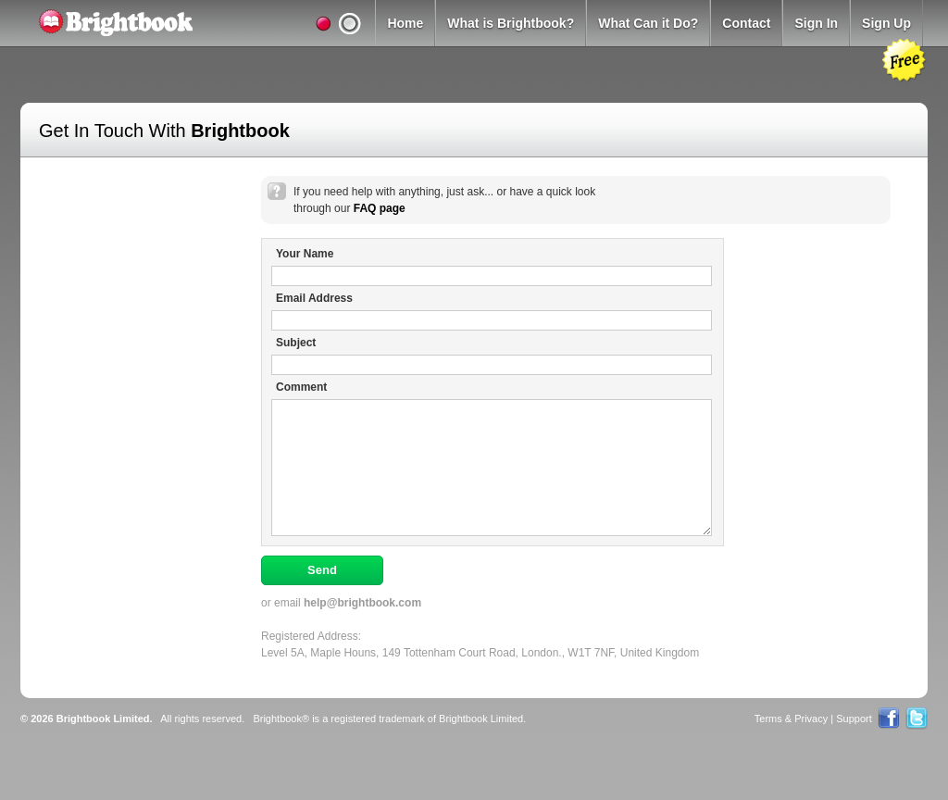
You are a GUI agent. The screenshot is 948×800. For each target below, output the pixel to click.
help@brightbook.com (362, 602)
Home (405, 23)
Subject (296, 342)
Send (322, 570)
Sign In (816, 23)
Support (854, 718)
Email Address (314, 298)
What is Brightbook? (510, 23)
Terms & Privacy (791, 718)
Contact (746, 23)
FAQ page (379, 208)
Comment (301, 387)
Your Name (304, 253)
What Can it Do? (648, 23)
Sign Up (886, 23)
